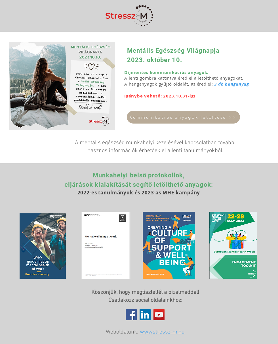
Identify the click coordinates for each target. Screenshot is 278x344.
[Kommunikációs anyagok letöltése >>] (183, 117)
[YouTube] (159, 314)
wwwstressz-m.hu (162, 332)
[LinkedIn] (145, 314)
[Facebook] (131, 314)
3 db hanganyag (231, 84)
